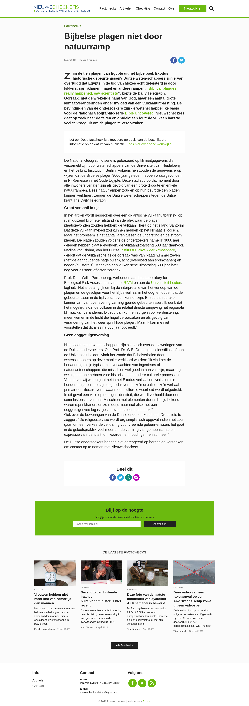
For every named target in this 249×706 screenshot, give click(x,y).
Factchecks (107, 8)
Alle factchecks (124, 645)
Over (172, 8)
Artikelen (126, 8)
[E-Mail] (107, 524)
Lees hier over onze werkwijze (149, 144)
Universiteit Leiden (166, 283)
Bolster (147, 701)
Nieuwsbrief (192, 8)
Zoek (211, 8)
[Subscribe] (160, 524)
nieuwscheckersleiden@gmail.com (99, 692)
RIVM (128, 283)
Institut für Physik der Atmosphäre (147, 250)
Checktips (143, 8)
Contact (159, 8)
